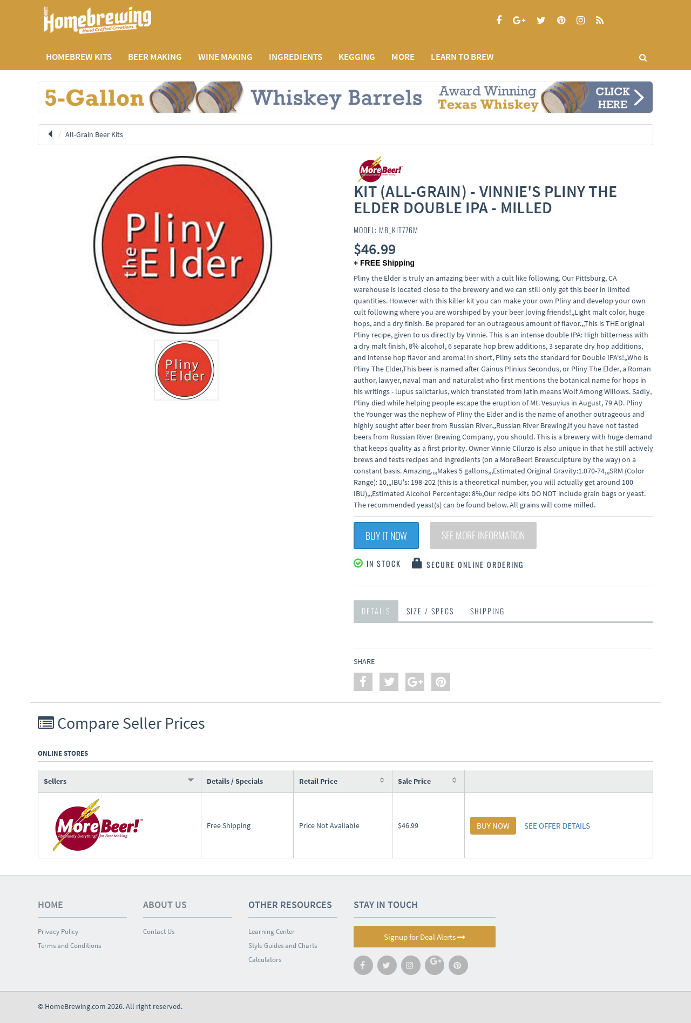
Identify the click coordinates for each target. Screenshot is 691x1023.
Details (376, 610)
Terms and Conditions (69, 945)
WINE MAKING (225, 57)
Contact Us (158, 931)
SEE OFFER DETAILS (557, 826)
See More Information (483, 536)
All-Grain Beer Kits (94, 134)
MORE (403, 57)
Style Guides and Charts (282, 945)
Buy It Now (386, 536)
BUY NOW (493, 826)
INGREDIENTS (295, 57)
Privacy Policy (58, 931)
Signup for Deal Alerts (424, 937)
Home (50, 904)
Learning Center (271, 931)
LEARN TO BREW (462, 57)
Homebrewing (113, 20)
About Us (165, 904)
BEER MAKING (155, 57)
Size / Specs (430, 610)
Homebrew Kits (79, 57)
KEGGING (356, 57)
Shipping (487, 610)
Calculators (264, 959)
